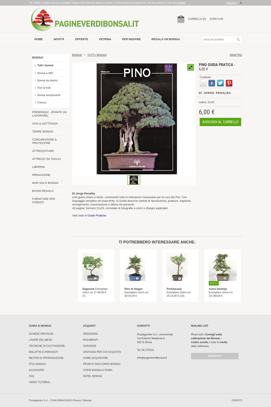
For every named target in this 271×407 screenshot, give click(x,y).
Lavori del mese (40, 339)
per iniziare (131, 39)
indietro (236, 55)
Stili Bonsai (37, 364)
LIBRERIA (38, 167)
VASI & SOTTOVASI (45, 123)
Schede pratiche (41, 333)
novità (59, 39)
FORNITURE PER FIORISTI (43, 200)
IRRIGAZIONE (41, 175)
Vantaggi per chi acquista (102, 351)
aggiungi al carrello (220, 122)
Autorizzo (231, 3)
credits (237, 400)
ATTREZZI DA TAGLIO (46, 159)
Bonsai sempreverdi (48, 95)
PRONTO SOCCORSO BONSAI (101, 364)
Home (38, 39)
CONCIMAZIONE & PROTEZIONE (44, 141)
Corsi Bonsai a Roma (97, 370)
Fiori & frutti (44, 87)
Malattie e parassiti (43, 351)
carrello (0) (197, 19)
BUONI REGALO (43, 190)
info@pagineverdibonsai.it (152, 357)
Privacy (77, 400)
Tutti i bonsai (45, 65)
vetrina (105, 39)
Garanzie (89, 345)
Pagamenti (90, 339)
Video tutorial (40, 382)
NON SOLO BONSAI (45, 183)
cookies (181, 2)
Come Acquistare (95, 358)
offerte (81, 39)
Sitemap (87, 400)
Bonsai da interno (47, 80)
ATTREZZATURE (43, 151)
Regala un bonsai (165, 39)
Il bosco (41, 102)
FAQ (31, 376)
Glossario (36, 370)
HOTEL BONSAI (92, 376)
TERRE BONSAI (42, 131)
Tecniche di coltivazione (47, 345)
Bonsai (77, 55)
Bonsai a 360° (45, 73)
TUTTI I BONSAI (97, 55)
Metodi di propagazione (46, 358)
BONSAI (37, 57)
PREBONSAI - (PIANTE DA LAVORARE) (49, 113)
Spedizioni (90, 333)
